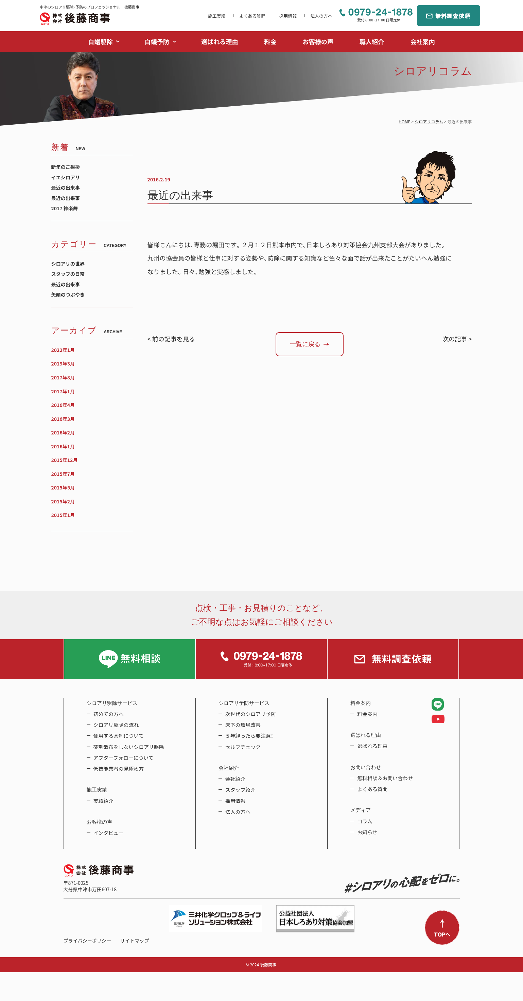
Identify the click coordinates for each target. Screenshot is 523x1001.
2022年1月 (63, 350)
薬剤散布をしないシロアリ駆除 (128, 747)
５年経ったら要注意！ (249, 735)
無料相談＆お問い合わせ (385, 778)
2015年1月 (63, 515)
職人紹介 (372, 41)
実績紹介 (103, 801)
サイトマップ (134, 940)
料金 (270, 41)
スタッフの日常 (68, 274)
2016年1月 (63, 446)
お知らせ (367, 832)
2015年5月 (63, 487)
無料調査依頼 (448, 15)
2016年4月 (63, 405)
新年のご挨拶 (65, 167)
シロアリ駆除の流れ (116, 725)
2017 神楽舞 (64, 208)
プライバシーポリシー (87, 940)
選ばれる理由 (219, 41)
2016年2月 (63, 432)
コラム (364, 821)
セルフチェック (243, 747)
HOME (404, 122)
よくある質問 (252, 16)
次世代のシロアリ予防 (250, 714)
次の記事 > (457, 338)
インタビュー (108, 833)
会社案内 (422, 41)
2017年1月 (63, 391)
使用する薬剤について (118, 735)
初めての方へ (108, 714)
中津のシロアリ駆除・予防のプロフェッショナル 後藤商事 (75, 18)
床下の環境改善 (243, 725)
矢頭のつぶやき (68, 294)
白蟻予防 (157, 41)
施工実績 (217, 16)
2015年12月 (64, 460)
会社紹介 (235, 779)
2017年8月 (63, 377)
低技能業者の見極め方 (118, 768)
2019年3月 (63, 363)
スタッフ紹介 (240, 789)
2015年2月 (63, 501)
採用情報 (288, 16)
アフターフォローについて (123, 758)
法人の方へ (321, 16)
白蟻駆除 (100, 41)
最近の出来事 (65, 187)
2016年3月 (63, 419)
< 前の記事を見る (171, 338)
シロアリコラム (429, 122)
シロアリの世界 (68, 263)
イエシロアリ (65, 177)
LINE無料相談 (129, 659)
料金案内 (367, 714)
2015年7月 (63, 474)
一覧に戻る (305, 344)
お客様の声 (318, 41)
